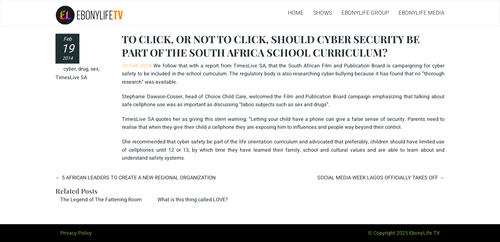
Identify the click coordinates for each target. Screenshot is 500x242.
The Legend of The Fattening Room (101, 199)
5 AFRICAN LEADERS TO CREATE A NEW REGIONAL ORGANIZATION (139, 178)
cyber (69, 69)
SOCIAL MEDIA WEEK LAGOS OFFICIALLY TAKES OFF (377, 178)
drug (83, 69)
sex (95, 69)
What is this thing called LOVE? (193, 199)
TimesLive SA (71, 77)
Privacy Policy (76, 233)
